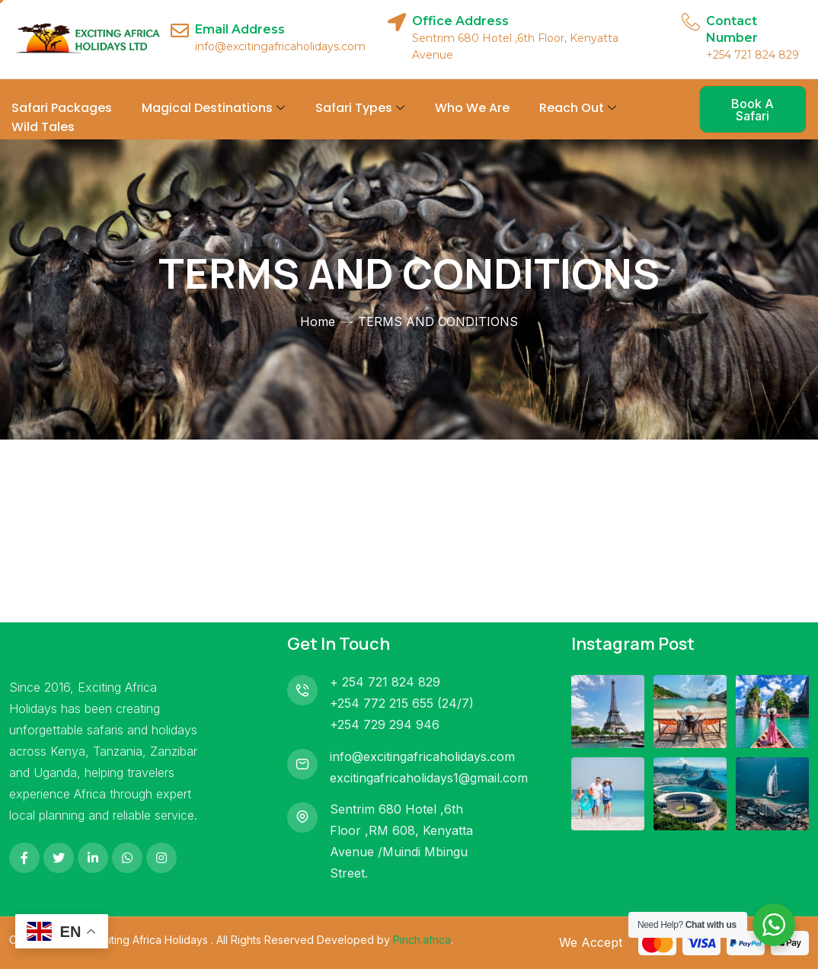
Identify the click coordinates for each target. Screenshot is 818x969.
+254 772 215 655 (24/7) (402, 703)
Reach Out (577, 108)
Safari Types (359, 108)
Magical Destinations (213, 108)
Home (317, 321)
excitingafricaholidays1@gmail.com (429, 777)
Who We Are (472, 108)
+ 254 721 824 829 (385, 681)
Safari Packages (61, 108)
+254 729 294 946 (384, 724)
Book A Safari (752, 109)
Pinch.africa (422, 939)
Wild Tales (43, 127)
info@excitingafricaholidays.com (422, 756)
